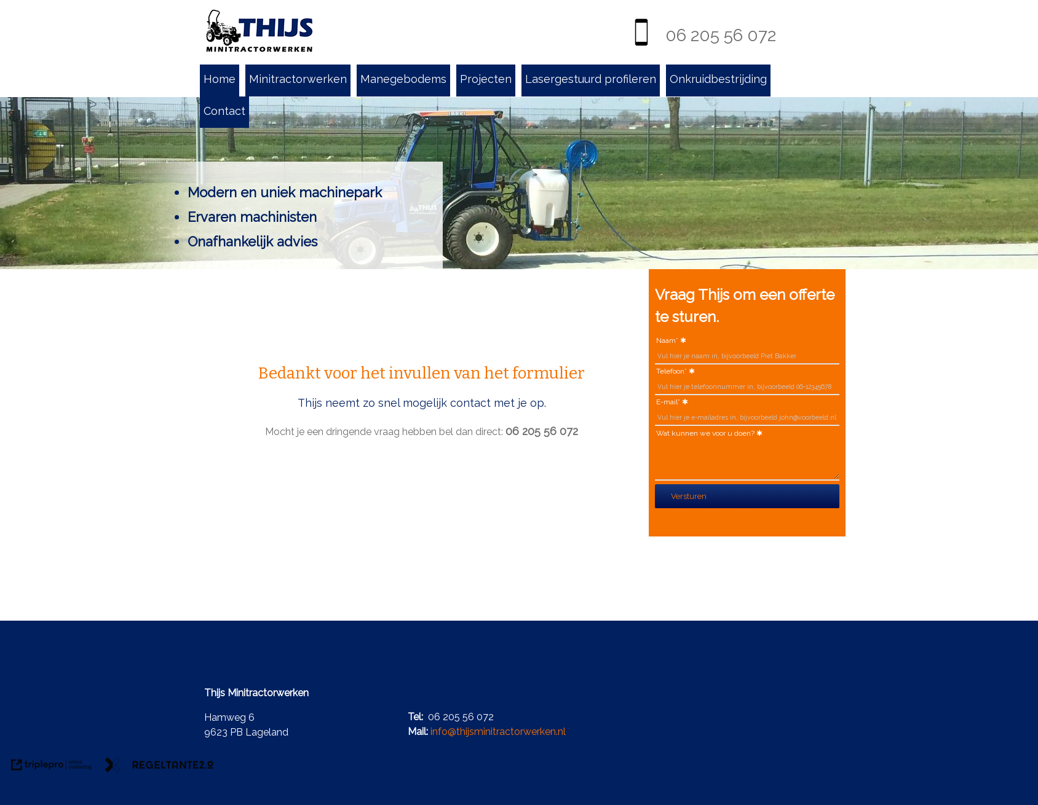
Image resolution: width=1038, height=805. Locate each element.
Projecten (486, 79)
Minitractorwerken (298, 79)
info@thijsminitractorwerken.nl (498, 731)
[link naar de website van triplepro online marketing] (51, 767)
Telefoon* (671, 371)
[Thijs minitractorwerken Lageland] (259, 31)
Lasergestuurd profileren (590, 79)
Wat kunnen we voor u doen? (705, 433)
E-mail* (668, 402)
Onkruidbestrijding (718, 79)
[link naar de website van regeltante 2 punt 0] (159, 767)
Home (220, 79)
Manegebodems (403, 79)
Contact (224, 110)
